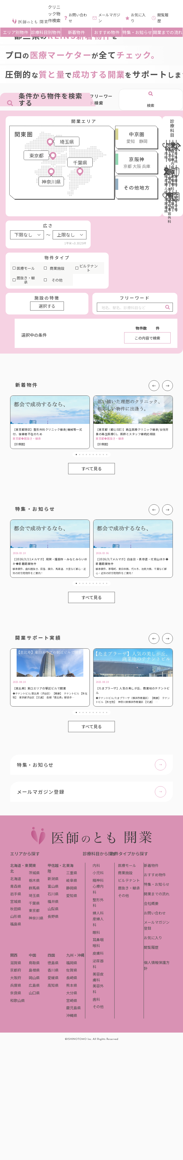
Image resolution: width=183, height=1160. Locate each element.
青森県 (15, 886)
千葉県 (34, 903)
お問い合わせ (155, 913)
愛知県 (71, 895)
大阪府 (15, 977)
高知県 (53, 985)
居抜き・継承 (26, 280)
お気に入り (153, 937)
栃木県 (34, 880)
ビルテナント (88, 268)
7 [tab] (96, 454)
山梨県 (53, 908)
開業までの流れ (167, 32)
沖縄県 (71, 1015)
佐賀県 (71, 970)
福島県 (15, 924)
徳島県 (53, 962)
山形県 (15, 916)
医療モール (26, 268)
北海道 (15, 878)
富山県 (53, 886)
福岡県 (71, 962)
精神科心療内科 (98, 886)
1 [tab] (76, 454)
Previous (154, 385)
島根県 (34, 970)
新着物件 (76, 32)
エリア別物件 (15, 32)
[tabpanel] (49, 422)
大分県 (71, 992)
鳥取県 (34, 962)
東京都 (34, 910)
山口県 (34, 992)
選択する (47, 306)
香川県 (53, 970)
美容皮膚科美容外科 (98, 982)
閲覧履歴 (151, 947)
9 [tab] (103, 454)
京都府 (15, 970)
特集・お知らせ (137, 32)
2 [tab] (79, 454)
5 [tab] (89, 454)
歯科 (96, 999)
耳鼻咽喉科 (98, 942)
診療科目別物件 (46, 32)
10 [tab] (106, 454)
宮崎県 (71, 1000)
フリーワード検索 (101, 99)
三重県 (71, 872)
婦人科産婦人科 (98, 918)
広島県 (34, 985)
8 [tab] (100, 454)
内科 (96, 865)
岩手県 (15, 893)
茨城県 (34, 872)
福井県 (53, 901)
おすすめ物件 (106, 32)
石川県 (53, 893)
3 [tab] (83, 454)
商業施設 (57, 268)
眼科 (96, 932)
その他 (57, 280)
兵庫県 (15, 985)
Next (167, 385)
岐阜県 (71, 880)
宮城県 (15, 901)
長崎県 (71, 977)
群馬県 (34, 888)
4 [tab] (86, 454)
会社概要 (151, 903)
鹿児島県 (73, 1007)
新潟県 (53, 878)
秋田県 (15, 908)
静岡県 (71, 888)
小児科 (98, 872)
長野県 (53, 916)
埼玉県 (34, 895)
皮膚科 (98, 953)
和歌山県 (17, 1000)
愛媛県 (53, 977)
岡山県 (34, 977)
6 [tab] (93, 454)
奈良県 (15, 992)
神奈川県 (36, 918)
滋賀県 (15, 962)
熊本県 (71, 985)
